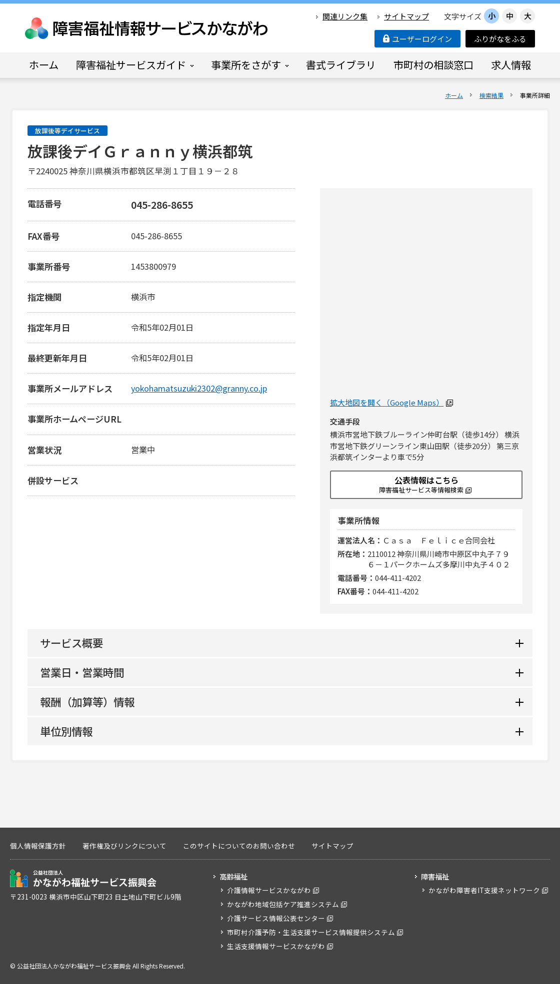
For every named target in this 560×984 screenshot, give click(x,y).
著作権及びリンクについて (124, 846)
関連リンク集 (345, 16)
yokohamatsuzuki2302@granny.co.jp (199, 388)
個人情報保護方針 (38, 846)
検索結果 (492, 95)
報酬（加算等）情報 (87, 701)
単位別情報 (66, 731)
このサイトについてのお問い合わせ (239, 846)
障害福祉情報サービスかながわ (147, 28)
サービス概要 (71, 642)
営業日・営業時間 (82, 672)
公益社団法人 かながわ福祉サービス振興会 (83, 878)
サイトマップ (406, 16)
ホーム (454, 95)
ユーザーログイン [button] (417, 38)
